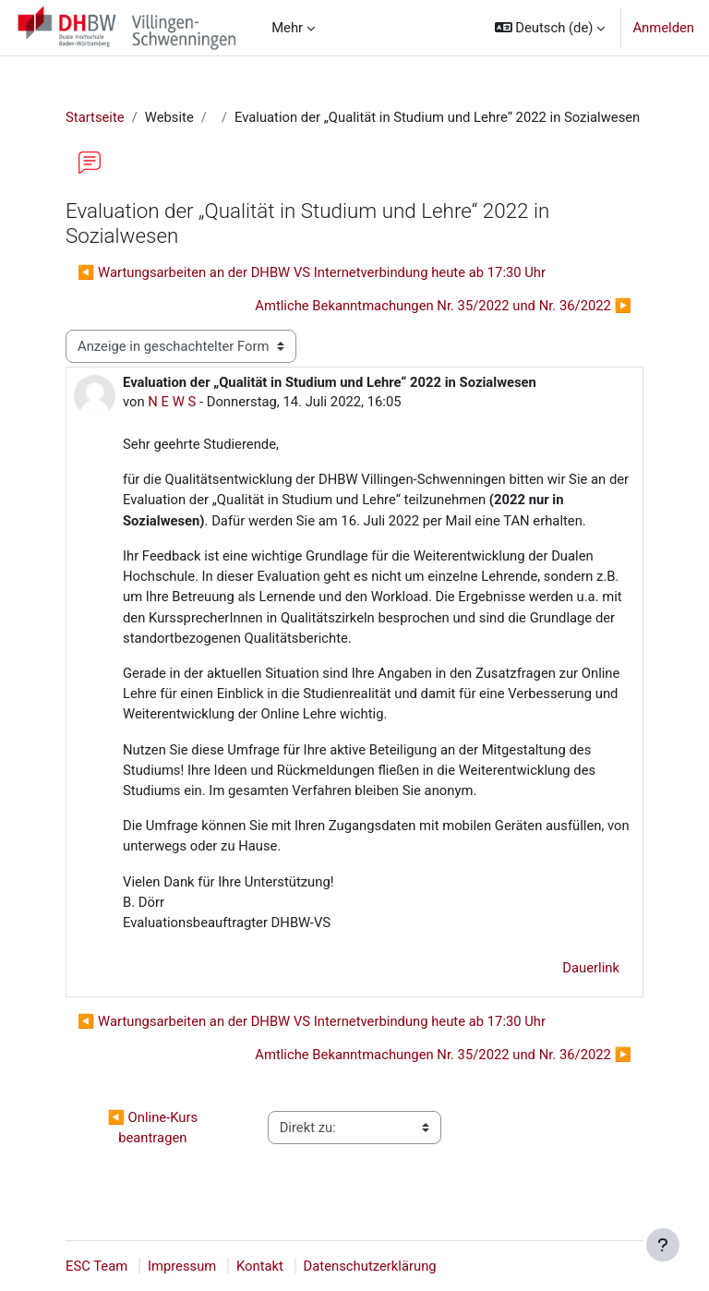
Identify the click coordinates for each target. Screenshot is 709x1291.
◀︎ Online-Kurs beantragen (153, 1127)
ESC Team (96, 1266)
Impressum (182, 1266)
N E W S (172, 401)
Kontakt (259, 1266)
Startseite (95, 117)
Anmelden (663, 27)
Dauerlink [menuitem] (590, 967)
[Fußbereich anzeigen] (662, 1244)
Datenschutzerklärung (370, 1266)
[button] (550, 27)
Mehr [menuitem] (287, 27)
